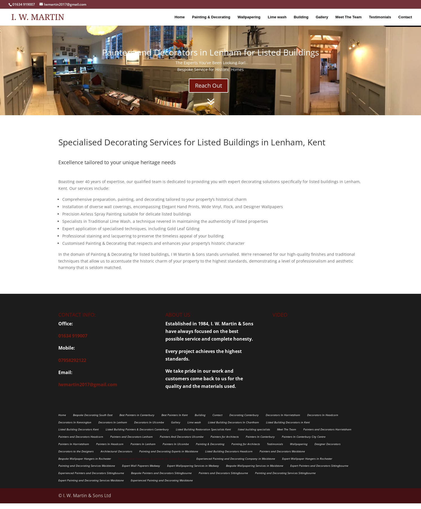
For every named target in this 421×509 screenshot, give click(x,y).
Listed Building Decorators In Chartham (233, 428)
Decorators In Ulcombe (149, 428)
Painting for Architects (245, 450)
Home (179, 17)
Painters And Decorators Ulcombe (181, 442)
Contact (405, 17)
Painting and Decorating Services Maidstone (86, 471)
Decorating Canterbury (244, 421)
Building (301, 17)
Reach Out (208, 91)
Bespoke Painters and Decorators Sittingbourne (161, 479)
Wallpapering (249, 17)
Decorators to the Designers (76, 457)
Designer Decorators (327, 450)
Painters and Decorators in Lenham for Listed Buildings (153, 464)
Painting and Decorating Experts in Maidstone (168, 457)
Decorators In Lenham (112, 428)
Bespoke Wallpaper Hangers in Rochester (84, 464)
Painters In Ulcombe (176, 450)
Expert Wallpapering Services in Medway (193, 471)
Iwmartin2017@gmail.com (87, 390)
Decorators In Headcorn (322, 421)
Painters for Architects (224, 442)
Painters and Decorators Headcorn (80, 442)
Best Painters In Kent (174, 421)
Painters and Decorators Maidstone (282, 457)
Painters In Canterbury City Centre (303, 442)
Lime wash (277, 17)
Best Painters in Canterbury (136, 421)
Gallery (322, 17)
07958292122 (72, 366)
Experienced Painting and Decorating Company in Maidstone (235, 464)
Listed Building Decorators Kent (78, 435)
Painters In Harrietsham (73, 450)
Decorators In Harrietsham (283, 421)
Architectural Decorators (116, 457)
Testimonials (380, 17)
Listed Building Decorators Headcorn (228, 457)
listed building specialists (254, 435)
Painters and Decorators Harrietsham (327, 435)
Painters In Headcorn (109, 450)
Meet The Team (348, 17)
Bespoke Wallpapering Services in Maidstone (254, 471)
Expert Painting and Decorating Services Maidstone (91, 486)
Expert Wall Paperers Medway (141, 471)
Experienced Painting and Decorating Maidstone (162, 486)
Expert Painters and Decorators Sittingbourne (319, 471)
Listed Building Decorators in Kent (288, 428)
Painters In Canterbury (260, 442)
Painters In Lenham (143, 450)
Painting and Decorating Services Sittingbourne (285, 479)
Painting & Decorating (211, 17)
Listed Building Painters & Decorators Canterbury (137, 435)
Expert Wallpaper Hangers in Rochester (307, 464)
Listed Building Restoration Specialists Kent (203, 435)
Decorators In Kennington (74, 428)
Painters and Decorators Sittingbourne (223, 479)
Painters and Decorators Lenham (131, 442)
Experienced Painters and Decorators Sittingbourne (91, 479)
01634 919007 (72, 341)
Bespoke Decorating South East (92, 421)
